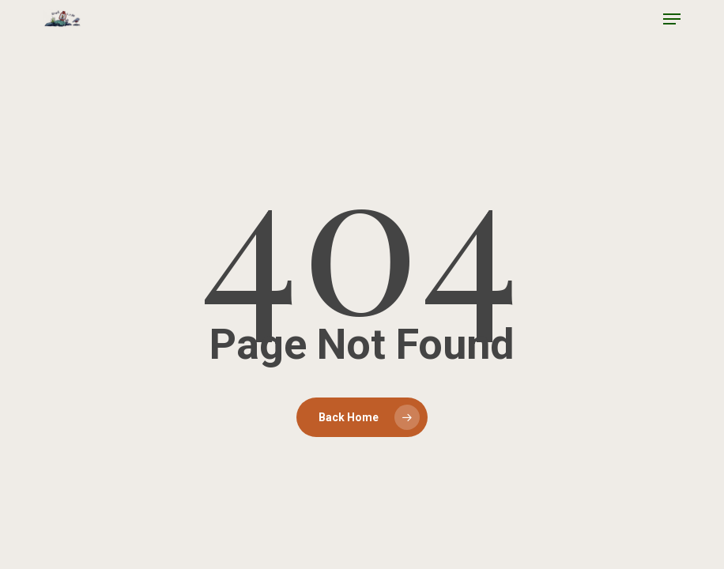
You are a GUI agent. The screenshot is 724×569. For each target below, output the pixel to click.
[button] (672, 19)
